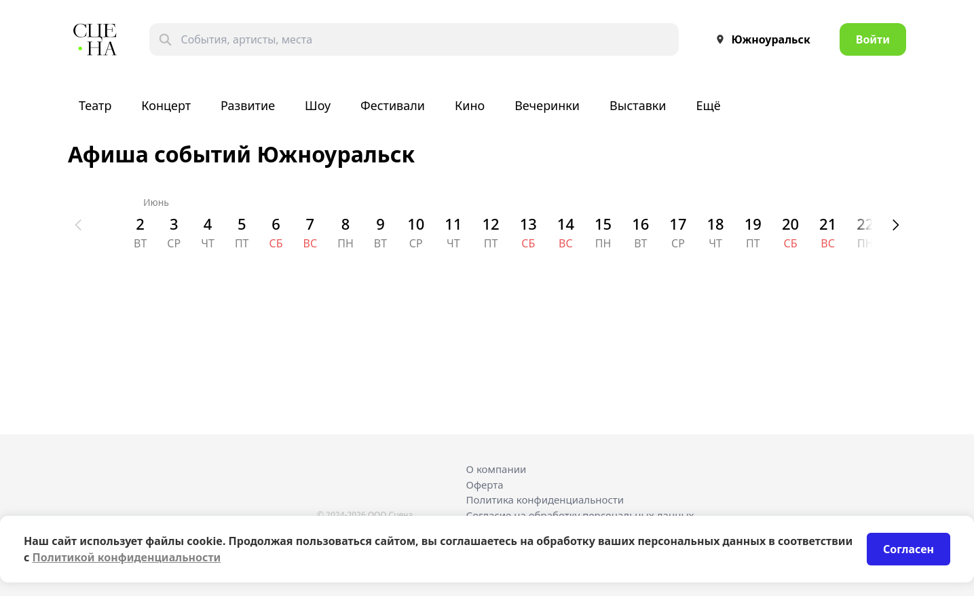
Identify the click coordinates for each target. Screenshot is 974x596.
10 (415, 223)
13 (528, 223)
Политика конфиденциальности (545, 499)
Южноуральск (759, 39)
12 (491, 223)
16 (640, 223)
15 (603, 223)
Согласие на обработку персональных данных (580, 515)
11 (453, 223)
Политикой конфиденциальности (127, 557)
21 (827, 223)
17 (677, 223)
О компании (496, 469)
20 (790, 223)
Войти (873, 39)
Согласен (908, 549)
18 (715, 223)
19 (753, 223)
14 (565, 223)
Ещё (708, 105)
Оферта (485, 484)
